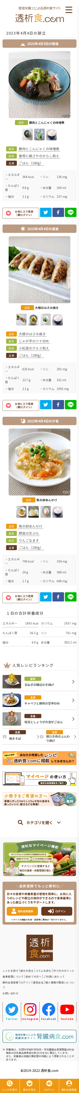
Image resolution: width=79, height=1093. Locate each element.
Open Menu (69, 10)
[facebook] (58, 212)
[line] (70, 212)
